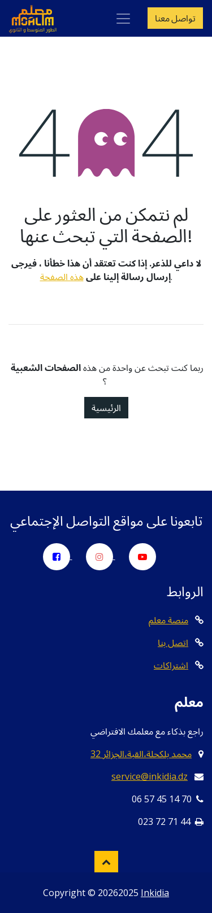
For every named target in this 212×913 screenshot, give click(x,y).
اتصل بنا (173, 642)
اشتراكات (171, 665)
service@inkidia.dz (149, 776)
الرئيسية (106, 407)
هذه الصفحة (62, 276)
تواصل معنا (175, 18)
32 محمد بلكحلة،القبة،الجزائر (141, 754)
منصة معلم (168, 620)
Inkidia (155, 892)
